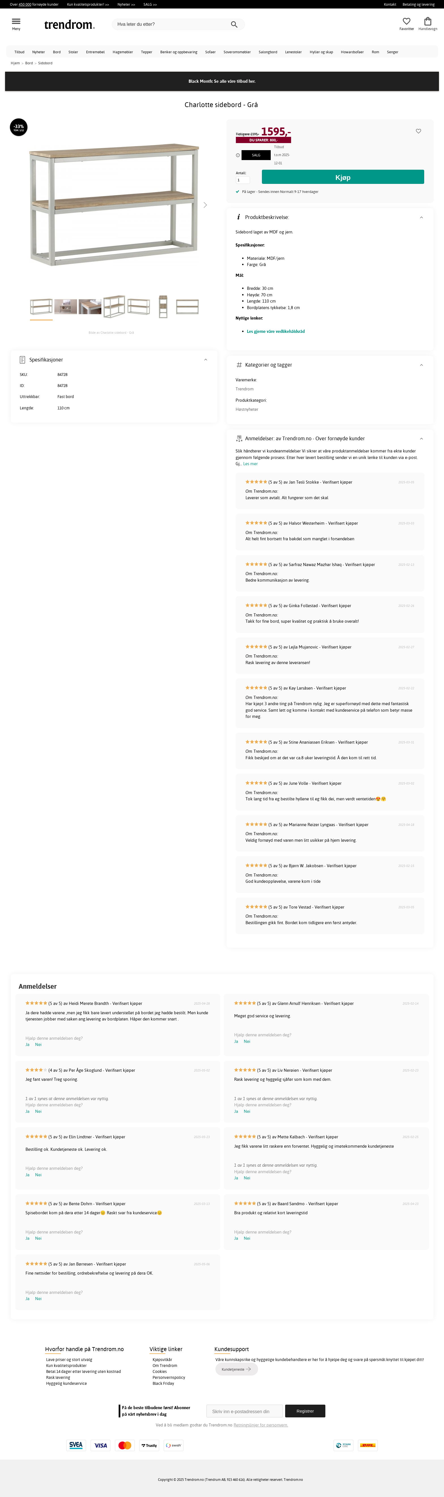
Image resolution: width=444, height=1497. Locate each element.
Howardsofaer (352, 52)
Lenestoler (293, 52)
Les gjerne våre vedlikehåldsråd (276, 331)
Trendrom (245, 389)
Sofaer (210, 52)
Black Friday (163, 1383)
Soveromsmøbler (237, 52)
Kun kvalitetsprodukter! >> (88, 4)
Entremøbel (95, 52)
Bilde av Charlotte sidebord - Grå (111, 333)
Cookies (160, 1371)
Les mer (250, 463)
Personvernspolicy (169, 1377)
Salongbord (268, 52)
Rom (375, 52)
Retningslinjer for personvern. (261, 1425)
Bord (57, 52)
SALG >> (150, 4)
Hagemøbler (123, 52)
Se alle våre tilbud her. (234, 81)
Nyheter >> (126, 4)
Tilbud (19, 52)
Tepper (146, 52)
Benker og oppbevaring (178, 52)
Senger (392, 52)
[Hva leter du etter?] (178, 24)
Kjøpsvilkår (162, 1359)
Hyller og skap (321, 52)
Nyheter (38, 52)
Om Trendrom (165, 1365)
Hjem (15, 63)
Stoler (73, 52)
